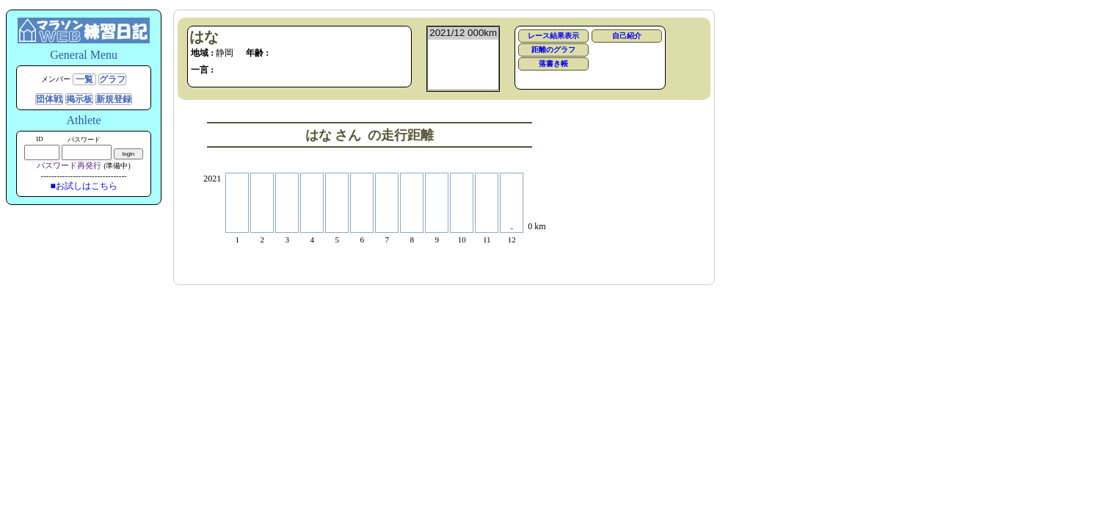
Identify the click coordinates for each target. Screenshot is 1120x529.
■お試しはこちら (83, 186)
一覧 (84, 79)
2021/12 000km (463, 33)
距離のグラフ (553, 50)
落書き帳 (553, 64)
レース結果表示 (553, 36)
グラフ (112, 79)
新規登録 (113, 99)
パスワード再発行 (69, 165)
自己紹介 (626, 36)
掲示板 (79, 99)
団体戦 (49, 99)
